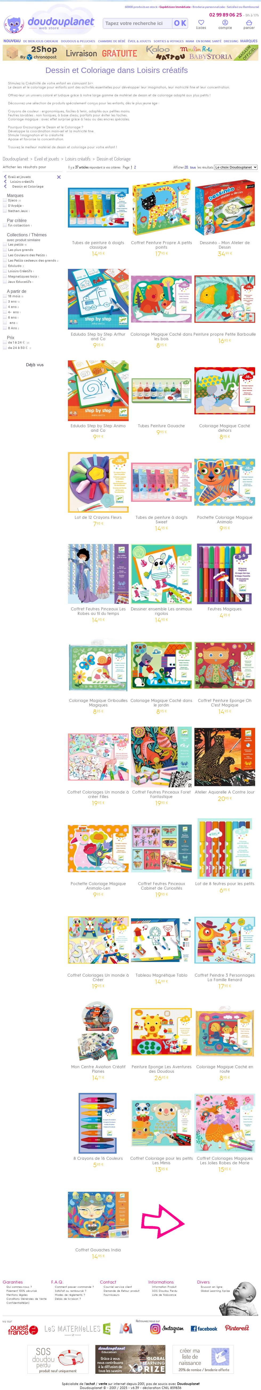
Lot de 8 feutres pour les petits (224, 853)
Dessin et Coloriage (113, 159)
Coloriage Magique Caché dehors (224, 398)
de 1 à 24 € (18, 342)
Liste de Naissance (164, 1294)
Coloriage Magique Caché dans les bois (161, 306)
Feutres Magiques (224, 579)
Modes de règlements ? (70, 1294)
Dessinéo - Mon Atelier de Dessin (224, 215)
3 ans (12, 301)
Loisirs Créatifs (20, 271)
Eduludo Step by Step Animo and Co (98, 398)
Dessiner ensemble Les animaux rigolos (161, 581)
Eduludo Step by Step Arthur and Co (98, 306)
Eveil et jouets (46, 159)
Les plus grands (20, 250)
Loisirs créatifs (78, 159)
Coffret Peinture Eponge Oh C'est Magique (224, 673)
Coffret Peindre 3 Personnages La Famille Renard (224, 947)
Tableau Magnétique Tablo (161, 945)
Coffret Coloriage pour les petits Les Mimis (161, 1131)
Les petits (15, 244)
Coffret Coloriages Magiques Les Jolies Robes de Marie (224, 1131)
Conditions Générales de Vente (26, 1298)
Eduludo (15, 266)
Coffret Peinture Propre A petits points (161, 215)
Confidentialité (15, 1302)
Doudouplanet (15, 159)
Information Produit (164, 1286)
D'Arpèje (15, 206)
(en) (27, 1302)
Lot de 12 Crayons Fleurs (98, 487)
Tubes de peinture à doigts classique (98, 215)
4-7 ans (13, 312)
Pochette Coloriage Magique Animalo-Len (98, 856)
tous (193, 167)
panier (249, 25)
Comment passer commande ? (74, 1286)
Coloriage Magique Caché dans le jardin (161, 673)
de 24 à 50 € (19, 348)
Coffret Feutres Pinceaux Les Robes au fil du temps (98, 581)
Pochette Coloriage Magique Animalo (224, 490)
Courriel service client (118, 1286)
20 (186, 167)
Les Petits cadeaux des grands (32, 260)
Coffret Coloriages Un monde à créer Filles (98, 764)
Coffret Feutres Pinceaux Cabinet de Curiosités (161, 856)
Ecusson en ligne (211, 1286)
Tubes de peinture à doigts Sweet (161, 490)
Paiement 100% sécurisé (21, 1290)
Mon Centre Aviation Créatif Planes (98, 1039)
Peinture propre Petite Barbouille (224, 304)
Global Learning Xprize (215, 1290)
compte (225, 25)
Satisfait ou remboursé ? (70, 1290)
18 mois (14, 296)
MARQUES (249, 41)
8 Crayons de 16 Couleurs (98, 1128)
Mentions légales (17, 1294)
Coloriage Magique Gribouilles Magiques (98, 673)
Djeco (12, 200)
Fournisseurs (112, 1294)
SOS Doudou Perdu (164, 1290)
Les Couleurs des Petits (26, 255)
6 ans (12, 317)
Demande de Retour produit (121, 1290)
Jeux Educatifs (19, 282)
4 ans (12, 307)
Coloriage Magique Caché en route (224, 1039)
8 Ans (12, 328)
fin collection (19, 225)
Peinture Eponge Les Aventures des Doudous (161, 1039)
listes (201, 25)
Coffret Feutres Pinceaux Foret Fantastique (161, 764)
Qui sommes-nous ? (19, 1286)
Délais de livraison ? (68, 1298)
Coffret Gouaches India (98, 1220)
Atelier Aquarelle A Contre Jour (224, 762)
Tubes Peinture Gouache (161, 395)
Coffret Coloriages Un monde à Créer (98, 947)
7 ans (11, 323)
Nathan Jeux (18, 211)
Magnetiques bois (22, 276)
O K (180, 23)
